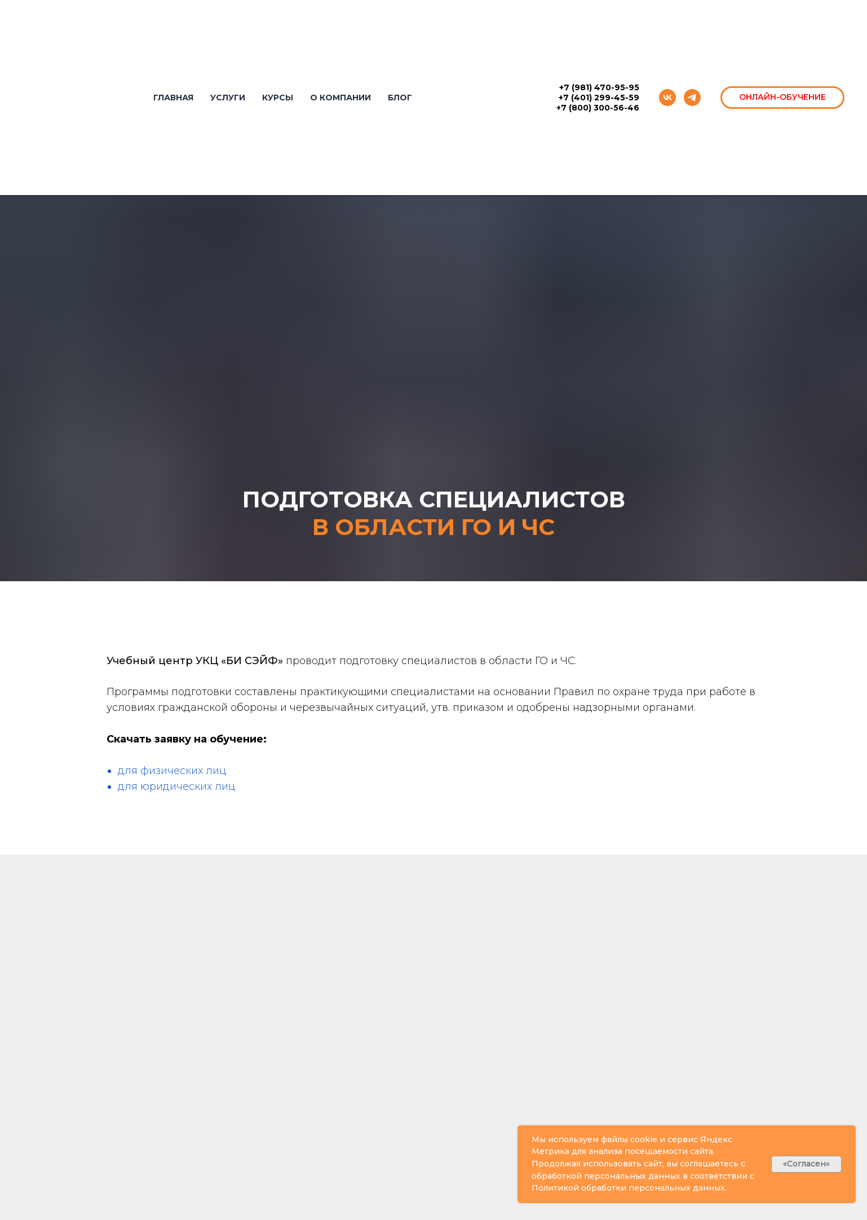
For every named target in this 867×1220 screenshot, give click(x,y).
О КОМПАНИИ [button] (340, 97)
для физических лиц (172, 770)
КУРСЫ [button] (277, 97)
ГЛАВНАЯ (173, 97)
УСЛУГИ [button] (227, 97)
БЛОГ (400, 97)
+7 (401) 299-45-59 (599, 97)
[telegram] (692, 97)
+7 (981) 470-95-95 (599, 87)
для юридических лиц (177, 786)
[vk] (667, 97)
